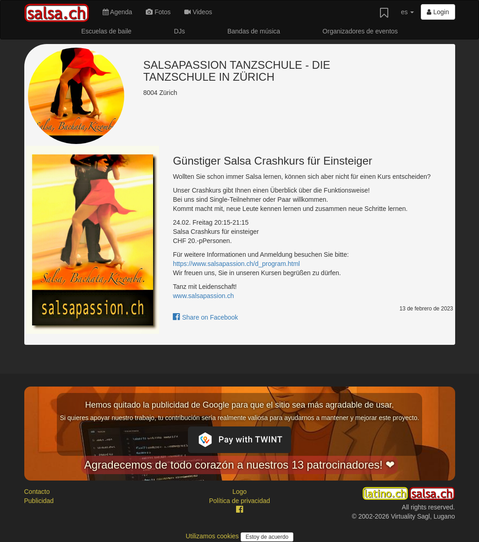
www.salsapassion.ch (203, 295)
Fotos (158, 12)
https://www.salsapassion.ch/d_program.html (236, 263)
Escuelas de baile (106, 31)
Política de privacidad (239, 500)
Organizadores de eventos (360, 31)
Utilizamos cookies (213, 536)
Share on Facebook (205, 317)
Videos (198, 12)
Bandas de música (253, 31)
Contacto (37, 491)
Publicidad (39, 500)
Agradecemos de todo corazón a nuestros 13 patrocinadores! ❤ (239, 465)
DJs (179, 31)
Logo (239, 491)
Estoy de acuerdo (267, 537)
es (407, 12)
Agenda (117, 12)
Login (438, 12)
